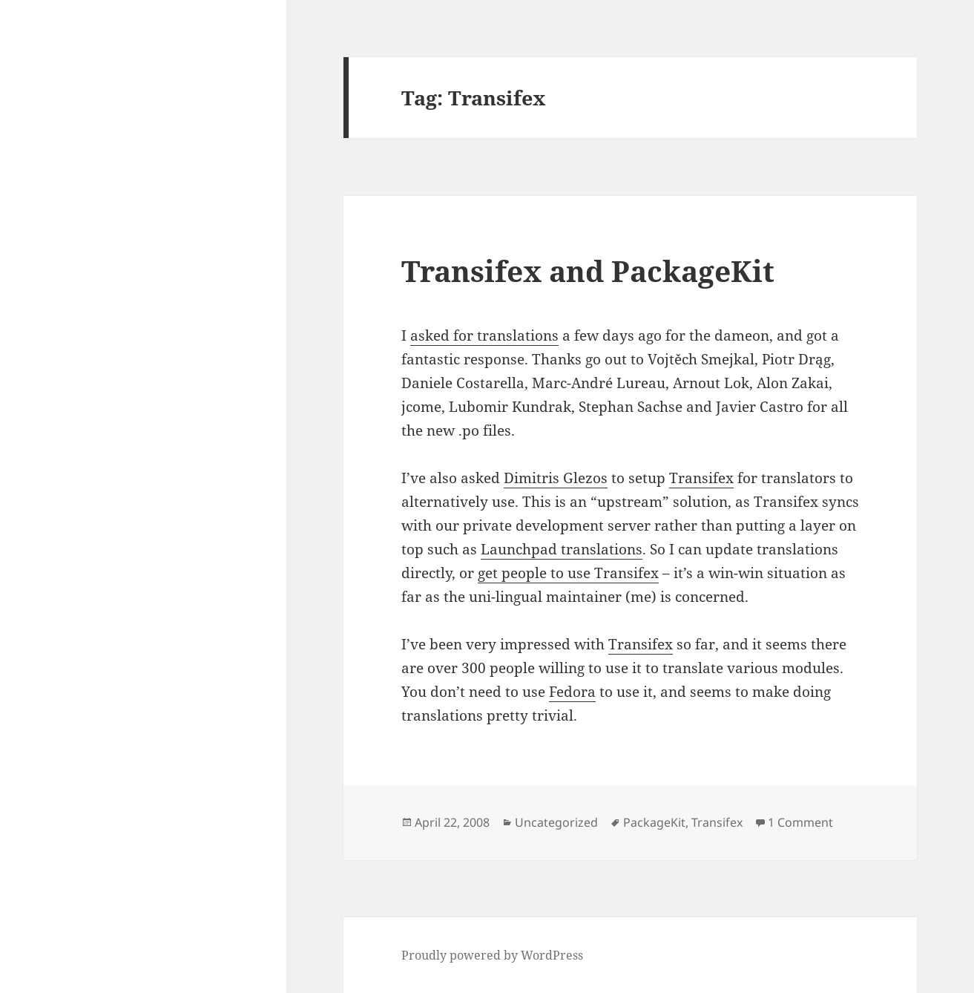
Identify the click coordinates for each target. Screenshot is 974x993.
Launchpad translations (561, 549)
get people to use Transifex (568, 573)
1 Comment (800, 822)
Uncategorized (556, 822)
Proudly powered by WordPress (492, 955)
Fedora (572, 691)
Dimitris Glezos (556, 478)
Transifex (701, 478)
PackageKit (654, 822)
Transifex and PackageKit (587, 270)
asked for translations (484, 335)
